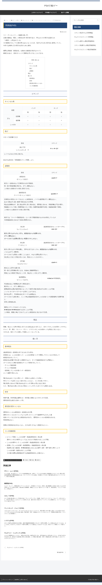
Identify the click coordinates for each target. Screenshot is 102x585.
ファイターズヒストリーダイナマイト (12, 461)
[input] (86, 20)
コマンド (30, 63)
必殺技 (31, 71)
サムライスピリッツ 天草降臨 (83, 37)
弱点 (29, 74)
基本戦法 (32, 79)
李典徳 (32, 461)
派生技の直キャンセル (35, 84)
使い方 (30, 76)
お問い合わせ (24, 582)
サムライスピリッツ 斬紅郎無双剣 (85, 49)
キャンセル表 (33, 66)
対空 (30, 81)
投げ (30, 68)
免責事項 (17, 582)
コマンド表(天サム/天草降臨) (83, 33)
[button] (97, 20)
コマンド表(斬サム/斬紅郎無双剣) (85, 45)
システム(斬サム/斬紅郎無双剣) (84, 41)
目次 (32, 60)
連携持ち (37, 461)
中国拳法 (25, 461)
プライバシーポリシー (8, 582)
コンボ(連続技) (33, 86)
